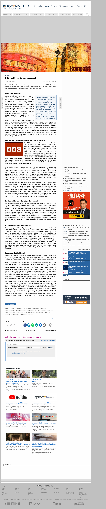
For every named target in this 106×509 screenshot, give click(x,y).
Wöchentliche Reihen (45, 489)
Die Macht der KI (51, 14)
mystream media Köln (76, 267)
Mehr (86, 6)
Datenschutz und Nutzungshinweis (83, 494)
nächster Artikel (50, 330)
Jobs (80, 491)
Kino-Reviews (56, 492)
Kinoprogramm (70, 499)
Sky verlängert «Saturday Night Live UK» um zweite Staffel (76, 239)
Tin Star (30, 314)
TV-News (29, 489)
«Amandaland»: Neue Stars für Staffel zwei (76, 245)
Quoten (54, 6)
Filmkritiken (23, 499)
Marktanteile (43, 491)
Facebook (4, 494)
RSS (3, 489)
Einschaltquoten (40, 499)
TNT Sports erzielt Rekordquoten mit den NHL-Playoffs (77, 175)
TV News (34, 499)
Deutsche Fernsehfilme (78, 499)
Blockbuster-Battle (70, 493)
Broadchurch (27, 308)
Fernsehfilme (56, 499)
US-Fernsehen (31, 496)
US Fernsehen (29, 499)
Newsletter (4, 491)
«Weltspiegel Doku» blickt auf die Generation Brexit (76, 170)
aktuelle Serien (63, 499)
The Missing (15, 314)
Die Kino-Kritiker (69, 491)
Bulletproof (36, 308)
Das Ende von (77, 14)
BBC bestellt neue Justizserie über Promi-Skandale (76, 236)
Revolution (48, 312)
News (46, 6)
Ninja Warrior (39, 312)
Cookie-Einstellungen (83, 495)
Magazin (38, 6)
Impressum (81, 497)
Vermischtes (30, 491)
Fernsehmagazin (17, 499)
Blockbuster (51, 499)
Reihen (16, 491)
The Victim (23, 314)
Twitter (3, 496)
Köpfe (29, 494)
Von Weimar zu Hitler (21, 14)
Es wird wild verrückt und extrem (24, 310)
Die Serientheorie (37, 14)
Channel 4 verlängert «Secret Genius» (75, 233)
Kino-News (68, 489)
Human (43, 310)
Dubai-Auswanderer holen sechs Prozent (75, 178)
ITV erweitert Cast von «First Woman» (75, 231)
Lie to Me (12, 312)
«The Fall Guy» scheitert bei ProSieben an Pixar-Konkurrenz (77, 187)
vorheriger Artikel (11, 330)
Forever (37, 310)
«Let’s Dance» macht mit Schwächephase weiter (76, 180)
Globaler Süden (64, 14)
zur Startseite (30, 330)
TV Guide (46, 499)
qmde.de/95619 (52, 319)
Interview (17, 492)
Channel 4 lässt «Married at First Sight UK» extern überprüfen (76, 228)
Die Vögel (43, 308)
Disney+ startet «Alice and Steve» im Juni (76, 243)
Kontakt (80, 492)
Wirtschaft (30, 492)
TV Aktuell (11, 499)
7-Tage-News (4, 493)
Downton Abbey (10, 310)
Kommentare (11, 304)
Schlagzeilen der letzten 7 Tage (73, 190)
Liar (7, 312)
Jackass (50, 310)
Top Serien (85, 499)
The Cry (8, 314)
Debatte (55, 489)
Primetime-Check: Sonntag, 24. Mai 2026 (75, 173)
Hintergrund (17, 489)
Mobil (3, 492)
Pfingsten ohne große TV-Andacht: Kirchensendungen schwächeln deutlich (75, 184)
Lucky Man (20, 312)
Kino (73, 6)
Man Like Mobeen (29, 312)
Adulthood (19, 308)
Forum (79, 6)
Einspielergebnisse (70, 492)
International (30, 493)
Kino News (6, 499)
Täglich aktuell (44, 492)
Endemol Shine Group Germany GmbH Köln (75, 253)
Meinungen (64, 6)
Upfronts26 (7, 14)
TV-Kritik (55, 491)
